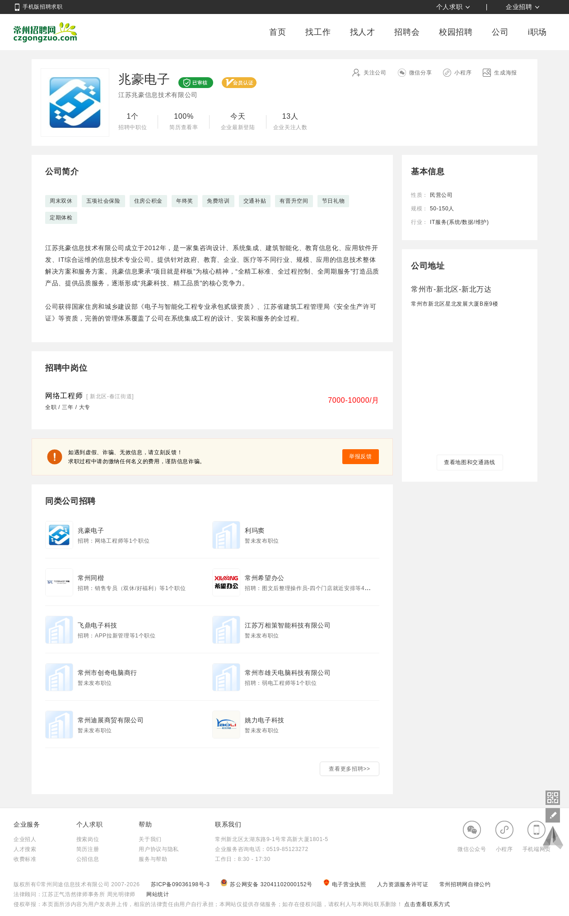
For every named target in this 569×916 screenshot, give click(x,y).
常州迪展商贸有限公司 (111, 720)
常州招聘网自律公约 (465, 884)
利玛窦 (255, 530)
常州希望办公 (264, 577)
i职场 (537, 32)
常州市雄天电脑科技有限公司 (288, 672)
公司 (500, 32)
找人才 (362, 32)
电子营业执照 (345, 884)
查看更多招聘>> (349, 769)
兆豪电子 (91, 530)
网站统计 (157, 894)
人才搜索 (25, 849)
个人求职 (449, 6)
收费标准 (25, 859)
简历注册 (87, 849)
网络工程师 (64, 396)
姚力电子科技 (264, 720)
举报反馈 (360, 456)
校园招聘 (456, 32)
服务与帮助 (153, 859)
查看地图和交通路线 (469, 462)
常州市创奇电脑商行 (107, 672)
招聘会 (407, 32)
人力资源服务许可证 (403, 884)
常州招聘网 (45, 32)
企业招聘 (519, 6)
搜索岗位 (87, 839)
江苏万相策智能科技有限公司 (288, 625)
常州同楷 (91, 577)
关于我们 (150, 839)
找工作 (318, 32)
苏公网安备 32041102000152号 (267, 884)
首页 (277, 32)
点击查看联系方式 (426, 904)
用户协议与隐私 (159, 849)
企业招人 (25, 839)
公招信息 (87, 859)
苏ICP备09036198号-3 (180, 884)
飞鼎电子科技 (97, 625)
